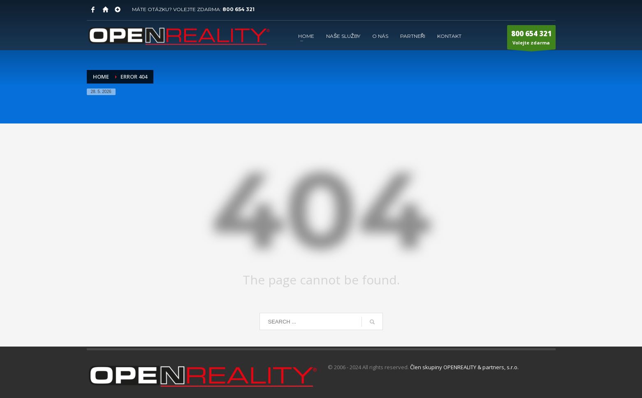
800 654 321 (238, 9)
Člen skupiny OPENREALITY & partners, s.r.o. (464, 367)
